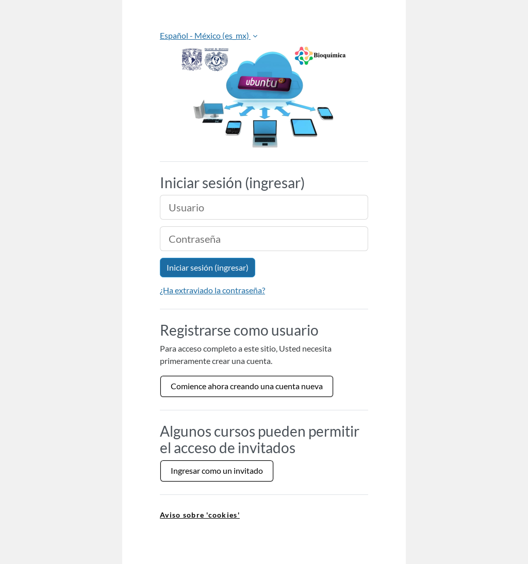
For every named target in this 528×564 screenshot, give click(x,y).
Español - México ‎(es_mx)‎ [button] (205, 35)
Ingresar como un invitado (217, 470)
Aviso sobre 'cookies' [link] (200, 514)
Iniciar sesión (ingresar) (208, 267)
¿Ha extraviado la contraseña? (212, 290)
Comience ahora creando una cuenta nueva (247, 386)
